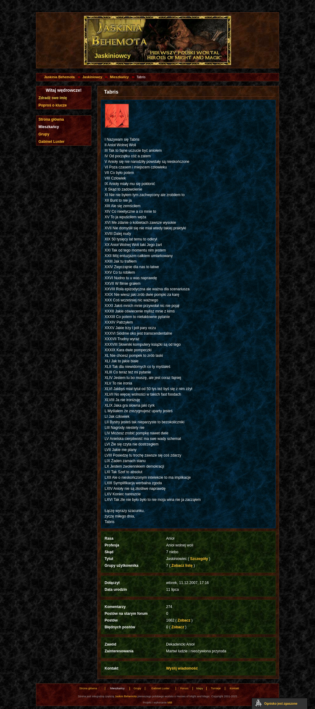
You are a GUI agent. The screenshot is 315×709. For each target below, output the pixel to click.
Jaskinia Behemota (59, 77)
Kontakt (234, 688)
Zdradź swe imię (52, 98)
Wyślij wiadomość (182, 668)
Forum (184, 688)
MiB (169, 702)
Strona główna (51, 119)
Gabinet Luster (51, 141)
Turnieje (216, 688)
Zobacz (184, 620)
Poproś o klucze (52, 105)
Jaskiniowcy (92, 77)
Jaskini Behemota (126, 696)
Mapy (199, 688)
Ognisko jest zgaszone (280, 703)
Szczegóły (199, 559)
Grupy (43, 134)
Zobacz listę (181, 565)
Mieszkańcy (119, 77)
